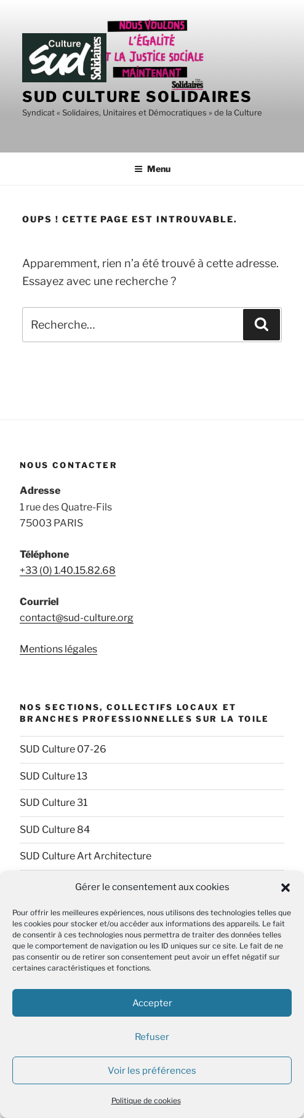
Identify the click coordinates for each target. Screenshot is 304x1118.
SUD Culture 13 (53, 776)
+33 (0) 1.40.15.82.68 (68, 570)
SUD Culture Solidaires (137, 97)
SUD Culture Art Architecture (85, 856)
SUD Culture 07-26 (63, 749)
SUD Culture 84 (55, 829)
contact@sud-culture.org (77, 618)
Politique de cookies (146, 1100)
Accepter (152, 1003)
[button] (285, 888)
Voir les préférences (152, 1070)
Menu (152, 168)
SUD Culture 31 (53, 802)
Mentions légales (58, 649)
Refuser (152, 1036)
